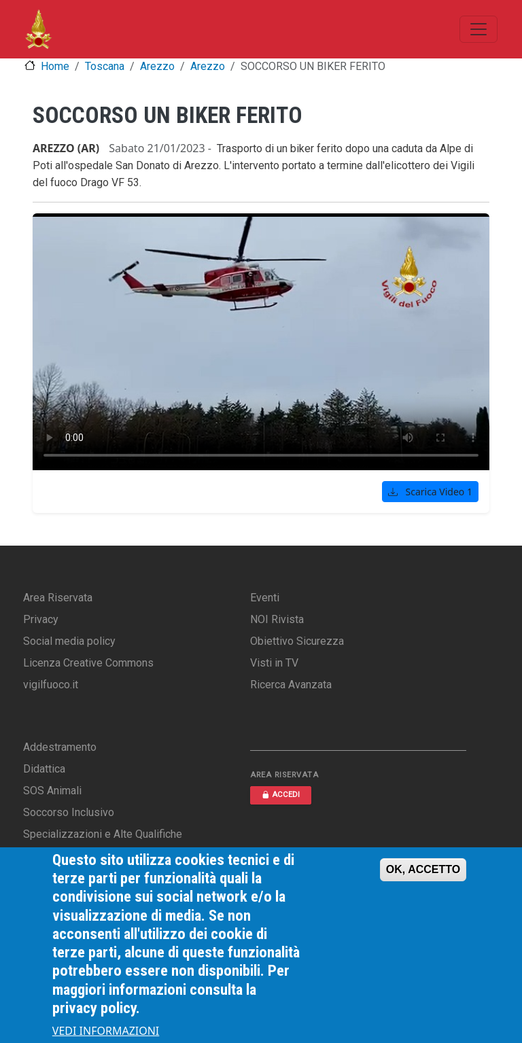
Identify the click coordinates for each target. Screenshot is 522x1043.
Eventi (264, 597)
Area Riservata (57, 597)
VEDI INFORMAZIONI (106, 1030)
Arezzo (157, 66)
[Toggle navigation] (478, 29)
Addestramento (60, 747)
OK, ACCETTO (423, 869)
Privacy (40, 619)
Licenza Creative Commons (88, 662)
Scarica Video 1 (430, 491)
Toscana (104, 66)
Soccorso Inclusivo (68, 812)
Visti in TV (274, 662)
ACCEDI (281, 794)
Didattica (44, 768)
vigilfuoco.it (50, 684)
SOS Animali (52, 790)
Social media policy (69, 641)
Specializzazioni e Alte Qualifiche (102, 834)
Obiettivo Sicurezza (297, 641)
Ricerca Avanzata (291, 684)
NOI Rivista (277, 619)
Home (55, 66)
